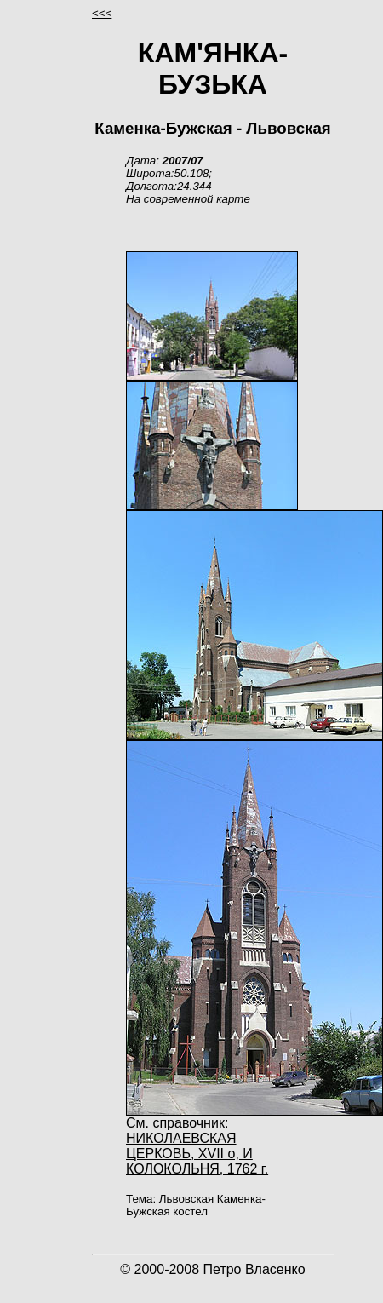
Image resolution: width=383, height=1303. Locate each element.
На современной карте (188, 198)
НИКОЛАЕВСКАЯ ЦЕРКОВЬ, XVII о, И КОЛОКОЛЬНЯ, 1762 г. (197, 1153)
